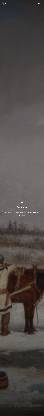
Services (22, 207)
